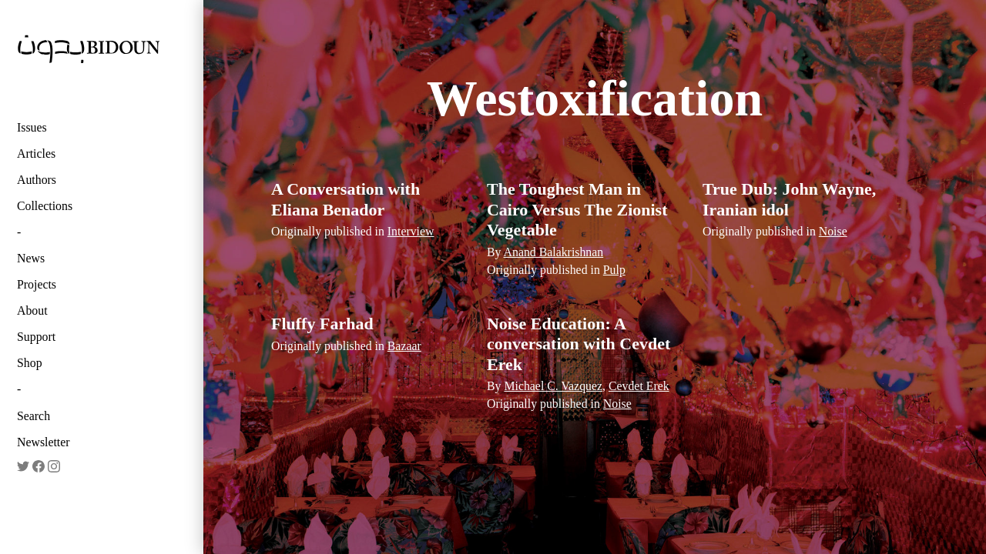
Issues (32, 127)
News (31, 258)
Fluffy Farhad (322, 323)
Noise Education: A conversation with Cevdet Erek (578, 344)
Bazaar (404, 345)
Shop (29, 362)
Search (33, 415)
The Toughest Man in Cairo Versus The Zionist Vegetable (577, 209)
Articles (36, 153)
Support (36, 336)
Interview (410, 231)
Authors (36, 179)
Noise (833, 231)
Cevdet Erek (639, 385)
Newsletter (43, 442)
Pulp (614, 269)
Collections (44, 205)
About (32, 310)
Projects (36, 284)
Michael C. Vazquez (553, 385)
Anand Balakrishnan (554, 252)
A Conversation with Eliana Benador (345, 199)
